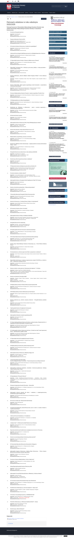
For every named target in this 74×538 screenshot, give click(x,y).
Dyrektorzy (26, 12)
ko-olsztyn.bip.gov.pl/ (52, 204)
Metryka (11, 523)
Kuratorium (9, 12)
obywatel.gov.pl (51, 198)
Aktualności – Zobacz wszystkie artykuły (55, 101)
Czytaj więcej (65, 63)
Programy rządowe (52, 12)
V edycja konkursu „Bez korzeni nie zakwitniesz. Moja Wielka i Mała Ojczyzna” (57, 67)
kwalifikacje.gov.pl (52, 192)
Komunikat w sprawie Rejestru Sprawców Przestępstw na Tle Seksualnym (57, 74)
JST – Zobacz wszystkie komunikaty (55, 156)
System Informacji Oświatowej (56, 38)
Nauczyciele (31, 12)
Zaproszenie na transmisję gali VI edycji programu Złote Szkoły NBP (57, 111)
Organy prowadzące (45, 12)
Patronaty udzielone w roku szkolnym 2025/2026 (16, 518)
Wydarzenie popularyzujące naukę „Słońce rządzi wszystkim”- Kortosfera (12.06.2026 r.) (58, 118)
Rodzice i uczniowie (37, 12)
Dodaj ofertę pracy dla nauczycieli (57, 178)
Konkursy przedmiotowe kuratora (57, 45)
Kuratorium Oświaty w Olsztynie (18, 6)
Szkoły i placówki (21, 12)
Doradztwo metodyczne (55, 35)
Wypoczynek (52, 41)
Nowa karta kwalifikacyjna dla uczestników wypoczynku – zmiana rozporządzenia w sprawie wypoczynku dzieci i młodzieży (57, 86)
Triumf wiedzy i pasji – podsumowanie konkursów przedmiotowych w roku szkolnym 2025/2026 (57, 95)
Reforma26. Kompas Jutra (55, 31)
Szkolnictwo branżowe (54, 48)
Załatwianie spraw (14, 12)
